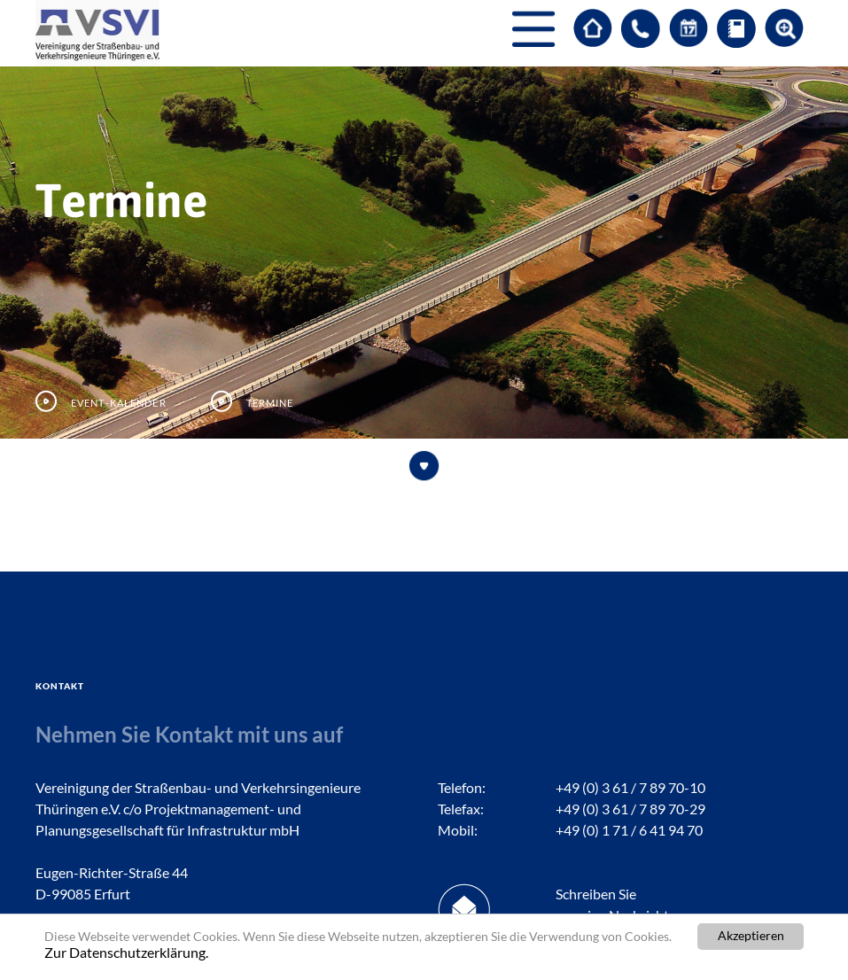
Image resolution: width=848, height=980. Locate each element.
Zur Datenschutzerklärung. (126, 952)
